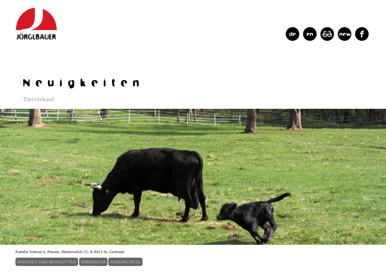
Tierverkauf (38, 99)
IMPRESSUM (93, 262)
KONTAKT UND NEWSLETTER (46, 262)
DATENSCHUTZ (125, 262)
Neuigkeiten (84, 82)
